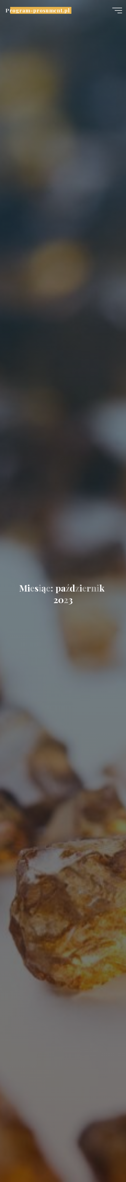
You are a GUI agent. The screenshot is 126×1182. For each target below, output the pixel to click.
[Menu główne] (117, 10)
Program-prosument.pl (38, 10)
